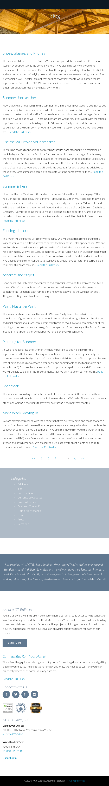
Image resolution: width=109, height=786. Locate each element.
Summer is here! (16, 186)
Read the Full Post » (14, 678)
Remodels (23, 523)
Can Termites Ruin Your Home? (24, 656)
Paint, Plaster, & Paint (19, 306)
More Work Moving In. (21, 412)
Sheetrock (11, 386)
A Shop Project (77, 780)
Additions (22, 484)
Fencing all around (17, 230)
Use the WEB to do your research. (29, 141)
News (20, 515)
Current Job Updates (29, 497)
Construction (25, 493)
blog (19, 488)
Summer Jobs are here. (21, 97)
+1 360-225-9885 (13, 750)
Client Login (10, 757)
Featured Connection (29, 506)
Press (20, 519)
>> (83, 459)
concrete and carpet (18, 275)
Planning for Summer (19, 341)
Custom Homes (26, 501)
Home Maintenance (29, 510)
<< (33, 459)
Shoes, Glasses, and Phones (24, 53)
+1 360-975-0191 (13, 734)
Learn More (14, 643)
